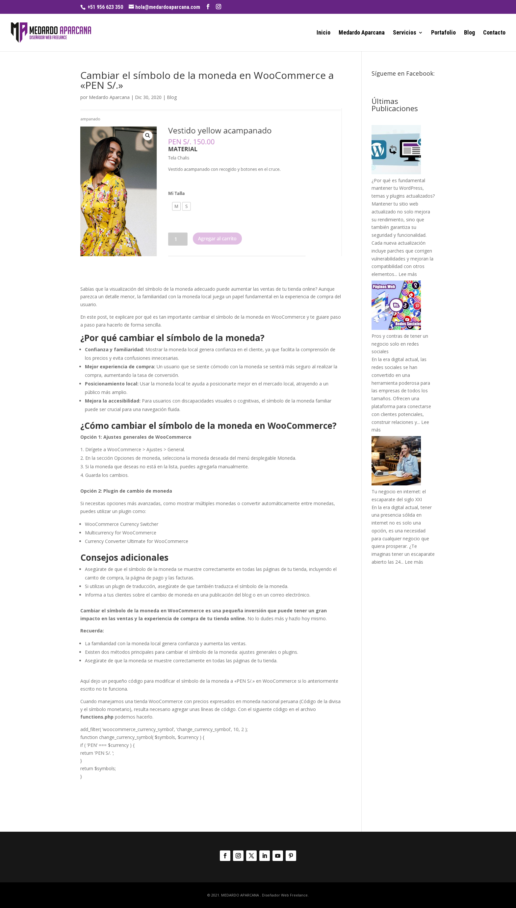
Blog (469, 33)
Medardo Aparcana (362, 33)
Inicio (323, 33)
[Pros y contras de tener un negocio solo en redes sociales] (396, 328)
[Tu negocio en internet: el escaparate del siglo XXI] (396, 483)
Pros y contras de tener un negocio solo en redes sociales (400, 344)
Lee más (408, 274)
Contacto (494, 33)
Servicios (404, 33)
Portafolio (443, 33)
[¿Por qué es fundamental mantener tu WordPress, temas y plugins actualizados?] (396, 172)
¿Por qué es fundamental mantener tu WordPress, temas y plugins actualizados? (403, 188)
